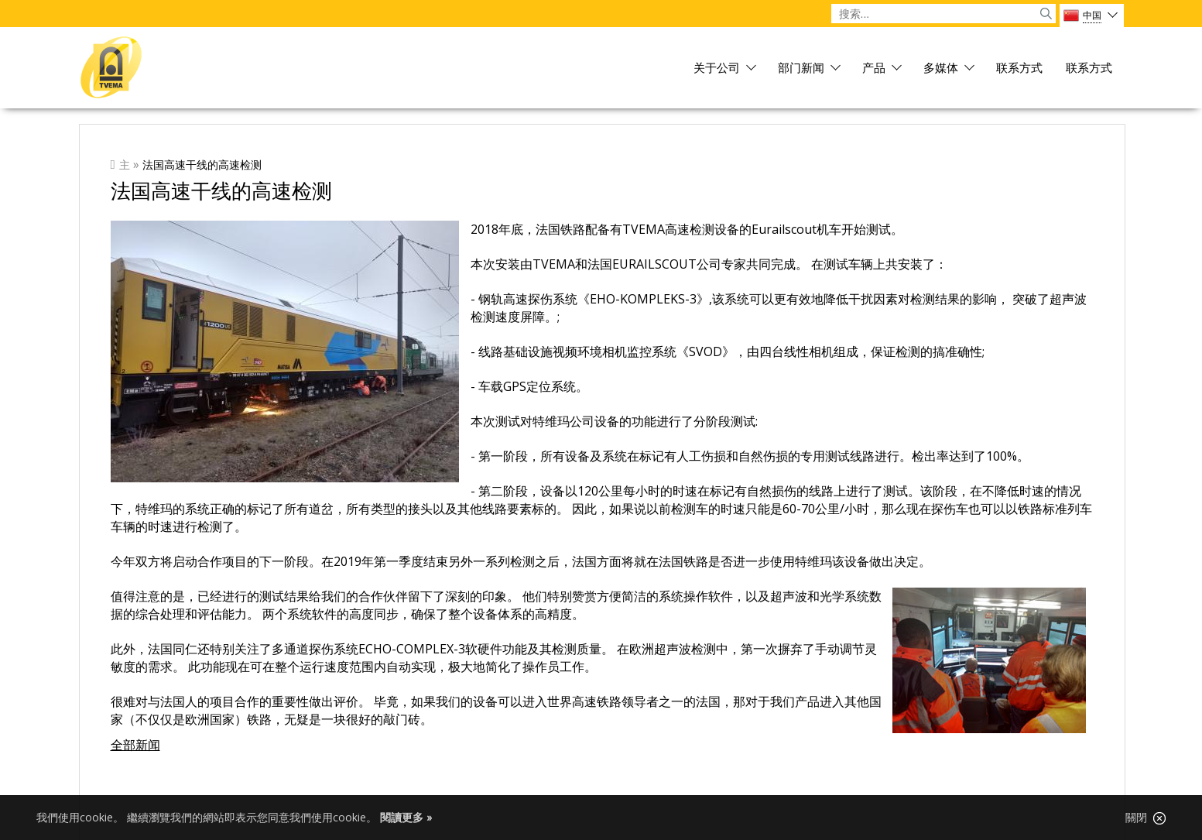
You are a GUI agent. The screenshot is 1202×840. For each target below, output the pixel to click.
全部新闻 (135, 744)
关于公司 (716, 68)
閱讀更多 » (406, 817)
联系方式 (1019, 68)
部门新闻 (801, 68)
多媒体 (940, 68)
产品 (873, 68)
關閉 (1145, 818)
